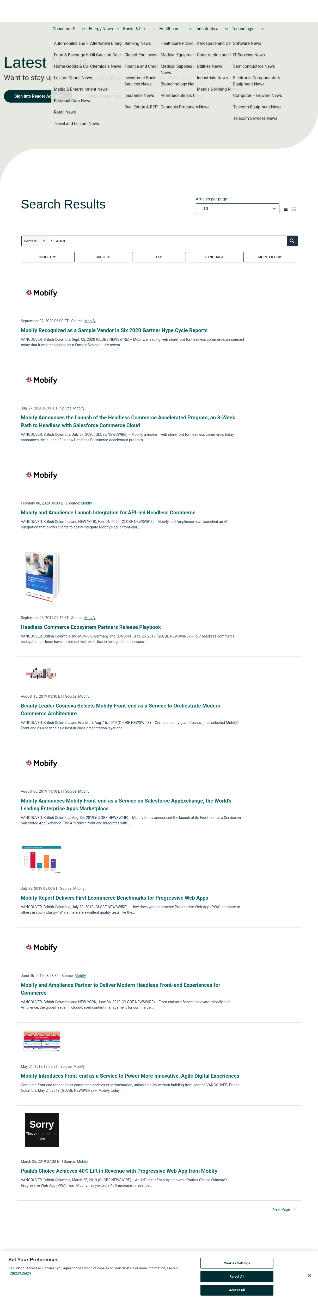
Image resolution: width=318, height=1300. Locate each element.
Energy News (101, 28)
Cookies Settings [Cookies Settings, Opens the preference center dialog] (237, 1265)
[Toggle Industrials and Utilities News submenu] (226, 28)
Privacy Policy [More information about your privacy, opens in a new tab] (20, 1275)
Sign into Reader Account (38, 96)
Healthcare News (172, 28)
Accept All (237, 1292)
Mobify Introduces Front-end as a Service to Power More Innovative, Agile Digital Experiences (130, 1076)
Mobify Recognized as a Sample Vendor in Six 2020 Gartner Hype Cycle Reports (114, 330)
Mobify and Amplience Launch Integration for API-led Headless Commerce (109, 512)
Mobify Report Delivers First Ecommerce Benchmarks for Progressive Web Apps (114, 898)
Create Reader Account (108, 96)
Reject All (237, 1279)
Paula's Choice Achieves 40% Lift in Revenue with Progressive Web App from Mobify (119, 1171)
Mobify (89, 321)
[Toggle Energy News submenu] (117, 28)
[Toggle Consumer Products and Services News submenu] (83, 28)
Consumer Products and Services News (66, 28)
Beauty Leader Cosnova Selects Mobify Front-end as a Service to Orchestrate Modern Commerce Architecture (121, 710)
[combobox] (237, 208)
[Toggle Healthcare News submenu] (190, 28)
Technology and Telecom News (245, 28)
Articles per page (211, 199)
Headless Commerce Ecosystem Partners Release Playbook (91, 627)
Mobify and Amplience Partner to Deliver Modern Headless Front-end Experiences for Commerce (120, 989)
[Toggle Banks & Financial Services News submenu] (154, 28)
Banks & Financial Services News (136, 28)
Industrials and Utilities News (208, 28)
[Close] (309, 1278)
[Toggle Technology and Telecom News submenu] (262, 28)
